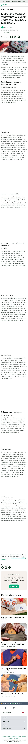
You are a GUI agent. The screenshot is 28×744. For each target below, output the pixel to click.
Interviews (10, 9)
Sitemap (24, 736)
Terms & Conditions (6, 736)
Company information (13, 738)
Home (3, 9)
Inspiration (6, 32)
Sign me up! (14, 586)
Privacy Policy (14, 736)
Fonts (20, 736)
